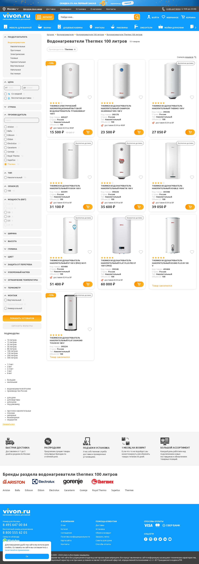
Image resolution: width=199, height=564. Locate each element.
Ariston (6, 490)
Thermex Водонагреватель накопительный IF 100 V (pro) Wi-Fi (68, 261)
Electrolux (54, 490)
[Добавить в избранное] (90, 97)
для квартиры (13, 400)
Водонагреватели (16, 42)
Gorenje (83, 490)
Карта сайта (66, 540)
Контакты (111, 9)
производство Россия (17, 391)
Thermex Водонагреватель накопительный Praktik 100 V (117, 187)
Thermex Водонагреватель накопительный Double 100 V (168, 187)
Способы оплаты (103, 544)
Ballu (17, 490)
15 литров (12, 342)
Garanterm (69, 490)
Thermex (129, 490)
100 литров (12, 351)
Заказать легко (102, 537)
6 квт (9, 373)
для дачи (11, 397)
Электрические (18, 54)
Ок (27, 556)
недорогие (12, 420)
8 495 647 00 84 (15, 525)
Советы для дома (104, 540)
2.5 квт (10, 369)
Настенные (16, 73)
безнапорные (13, 417)
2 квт (9, 366)
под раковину (13, 404)
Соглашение (66, 533)
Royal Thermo (99, 490)
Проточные (16, 50)
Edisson (29, 490)
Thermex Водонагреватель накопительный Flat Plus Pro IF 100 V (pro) (118, 263)
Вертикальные (17, 66)
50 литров (12, 347)
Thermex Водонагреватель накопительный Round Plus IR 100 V (170, 263)
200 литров (12, 355)
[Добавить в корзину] (88, 132)
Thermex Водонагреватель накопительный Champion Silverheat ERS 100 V (116, 108)
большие (11, 380)
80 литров (12, 349)
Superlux (115, 490)
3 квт (9, 371)
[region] (21, 146)
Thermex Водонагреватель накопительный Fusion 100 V (65, 187)
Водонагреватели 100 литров (90, 34)
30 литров (12, 344)
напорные (11, 415)
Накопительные (18, 46)
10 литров (12, 340)
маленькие (12, 382)
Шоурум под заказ (32, 9)
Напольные (16, 70)
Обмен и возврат (103, 533)
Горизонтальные (18, 62)
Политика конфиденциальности (75, 537)
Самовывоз (65, 9)
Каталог (50, 34)
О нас (63, 525)
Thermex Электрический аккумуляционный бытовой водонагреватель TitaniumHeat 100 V (67, 110)
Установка (81, 9)
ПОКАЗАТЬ (22, 318)
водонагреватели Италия (19, 389)
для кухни (11, 402)
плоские (11, 413)
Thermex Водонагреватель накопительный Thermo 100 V (168, 107)
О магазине (96, 9)
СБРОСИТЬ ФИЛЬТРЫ (22, 326)
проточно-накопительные (19, 411)
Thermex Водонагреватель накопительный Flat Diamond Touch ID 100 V (66, 340)
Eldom (41, 490)
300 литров (12, 358)
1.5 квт (10, 364)
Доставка (50, 9)
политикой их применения (17, 550)
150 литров (12, 353)
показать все (9, 424)
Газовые (14, 58)
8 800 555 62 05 (15, 532)
